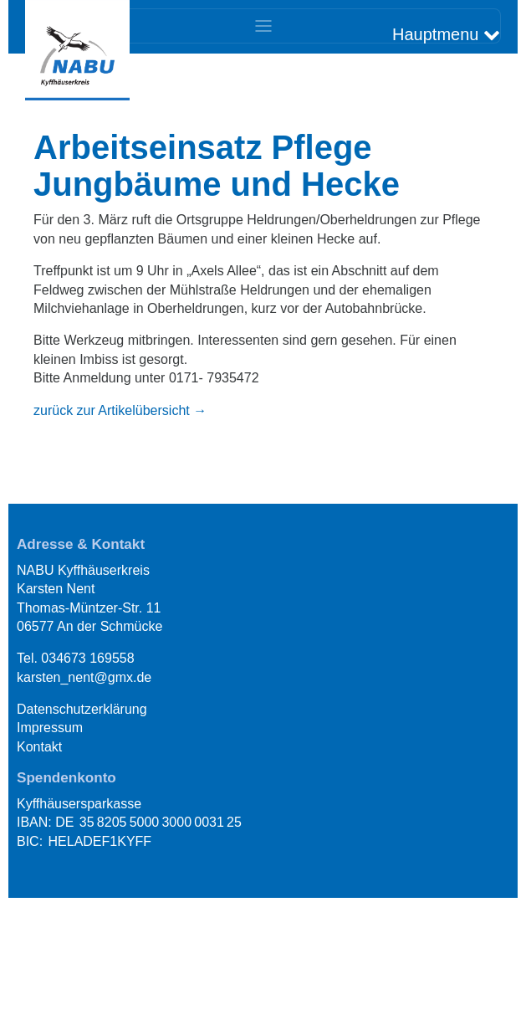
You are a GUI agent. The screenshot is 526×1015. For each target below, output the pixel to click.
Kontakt (39, 747)
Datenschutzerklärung (82, 709)
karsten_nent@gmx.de (84, 677)
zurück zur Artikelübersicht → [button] (120, 410)
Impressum (50, 727)
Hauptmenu (446, 34)
